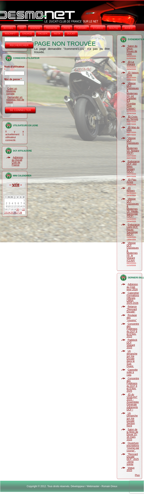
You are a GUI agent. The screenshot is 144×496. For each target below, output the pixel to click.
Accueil (8, 28)
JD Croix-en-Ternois (132, 118)
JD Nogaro (131, 189)
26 (14, 212)
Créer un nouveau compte (11, 91)
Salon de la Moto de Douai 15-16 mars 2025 (132, 434)
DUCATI (71, 33)
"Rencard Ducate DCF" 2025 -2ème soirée (133, 459)
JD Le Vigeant (131, 63)
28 (20, 212)
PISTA (67, 28)
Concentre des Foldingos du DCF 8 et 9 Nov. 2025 (133, 330)
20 (17, 209)
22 (23, 209)
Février (14, 184)
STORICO (98, 28)
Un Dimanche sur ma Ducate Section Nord (132, 419)
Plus (137, 475)
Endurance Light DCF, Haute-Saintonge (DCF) (133, 229)
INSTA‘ (57, 33)
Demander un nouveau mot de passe (15, 100)
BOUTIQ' (113, 28)
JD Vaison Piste (133, 74)
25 (11, 212)
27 (17, 212)
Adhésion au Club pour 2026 (132, 287)
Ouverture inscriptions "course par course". (133, 447)
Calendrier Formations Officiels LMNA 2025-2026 (133, 298)
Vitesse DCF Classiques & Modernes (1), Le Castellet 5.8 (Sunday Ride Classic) (133, 96)
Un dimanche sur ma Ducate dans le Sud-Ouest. (132, 359)
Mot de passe (13, 79)
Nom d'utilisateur (14, 68)
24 (8, 212)
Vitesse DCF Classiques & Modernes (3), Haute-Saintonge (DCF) (133, 207)
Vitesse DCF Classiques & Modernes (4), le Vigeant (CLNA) (133, 252)
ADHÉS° (128, 28)
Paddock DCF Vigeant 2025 (132, 343)
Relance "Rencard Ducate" (132, 309)
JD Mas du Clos (133, 128)
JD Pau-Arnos (131, 181)
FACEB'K (43, 33)
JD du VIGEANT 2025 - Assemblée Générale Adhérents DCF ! (133, 402)
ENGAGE (27, 33)
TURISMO (81, 28)
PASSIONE (51, 28)
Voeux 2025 (130, 469)
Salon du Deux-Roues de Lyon (132, 50)
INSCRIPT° (10, 33)
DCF (22, 28)
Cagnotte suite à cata (132, 372)
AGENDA (35, 28)
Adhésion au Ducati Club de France (17, 161)
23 (6, 212)
